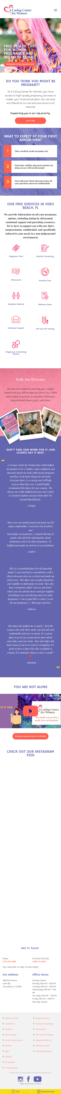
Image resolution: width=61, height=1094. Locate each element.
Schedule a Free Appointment (20, 64)
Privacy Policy (11, 1068)
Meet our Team (12, 1018)
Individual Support (43, 1051)
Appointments (46, 1092)
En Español (10, 1062)
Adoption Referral (43, 1040)
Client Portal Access (14, 1040)
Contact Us (10, 1023)
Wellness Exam (42, 1045)
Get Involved (10, 1034)
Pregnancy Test (42, 1018)
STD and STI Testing (44, 1034)
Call (15, 1092)
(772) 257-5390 (9, 961)
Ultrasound (40, 1029)
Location (9, 1029)
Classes (8, 1056)
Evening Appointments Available (30, 736)
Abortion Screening (44, 1023)
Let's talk (30, 120)
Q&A (7, 1051)
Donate (8, 1045)
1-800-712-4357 (39, 961)
